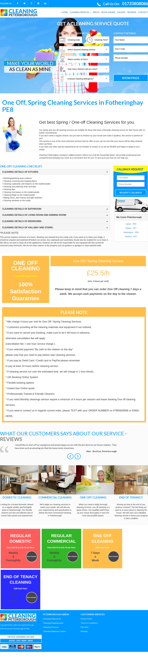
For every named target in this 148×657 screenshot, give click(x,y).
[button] (70, 456)
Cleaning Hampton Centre (54, 631)
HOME (65, 12)
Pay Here (84, 627)
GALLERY (121, 12)
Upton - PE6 (131, 224)
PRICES (96, 12)
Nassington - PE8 (131, 232)
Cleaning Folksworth (52, 619)
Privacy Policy (86, 619)
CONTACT (143, 12)
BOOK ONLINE (108, 12)
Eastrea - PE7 (131, 236)
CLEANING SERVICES (80, 12)
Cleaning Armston (51, 627)
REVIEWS (131, 12)
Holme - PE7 (131, 228)
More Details (31, 556)
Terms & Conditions (89, 623)
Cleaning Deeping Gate (53, 623)
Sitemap (84, 631)
